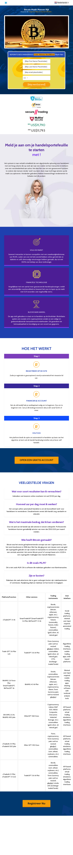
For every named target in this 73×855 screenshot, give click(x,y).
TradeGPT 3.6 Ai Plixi (31, 653)
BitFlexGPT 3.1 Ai (35, 621)
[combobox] (25, 78)
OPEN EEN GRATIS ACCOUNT (36, 460)
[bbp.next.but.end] (36, 84)
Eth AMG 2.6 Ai (8, 715)
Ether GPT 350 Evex (31, 745)
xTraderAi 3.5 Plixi (8, 744)
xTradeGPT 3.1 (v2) (9, 777)
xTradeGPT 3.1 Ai (9, 620)
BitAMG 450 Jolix (9, 717)
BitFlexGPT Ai (9, 688)
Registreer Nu (36, 803)
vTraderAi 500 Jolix (9, 746)
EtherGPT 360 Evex (31, 716)
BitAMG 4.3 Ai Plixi (31, 684)
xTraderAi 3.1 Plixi (9, 774)
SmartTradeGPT (25, 618)
